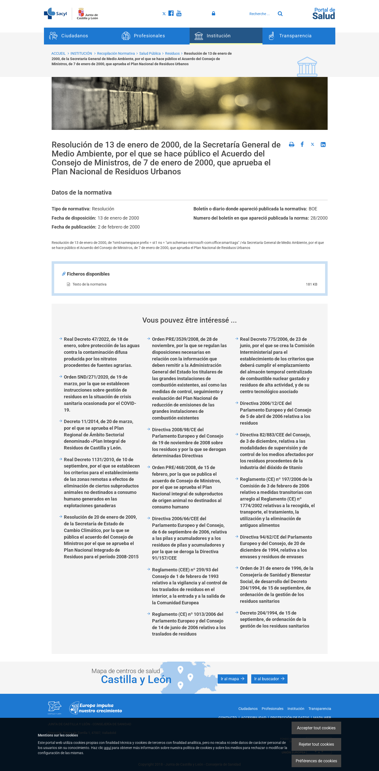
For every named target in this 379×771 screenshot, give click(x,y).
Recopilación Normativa (116, 53)
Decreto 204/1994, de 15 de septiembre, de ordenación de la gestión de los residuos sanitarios (275, 619)
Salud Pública (150, 53)
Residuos (172, 53)
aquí (107, 748)
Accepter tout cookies (316, 727)
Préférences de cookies (316, 760)
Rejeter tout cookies (316, 744)
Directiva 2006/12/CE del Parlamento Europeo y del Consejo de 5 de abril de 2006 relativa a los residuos (275, 413)
